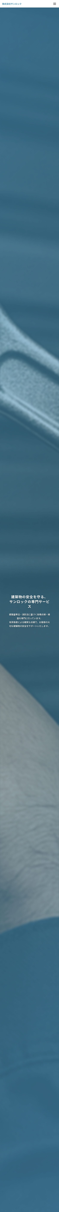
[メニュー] (54, 4)
